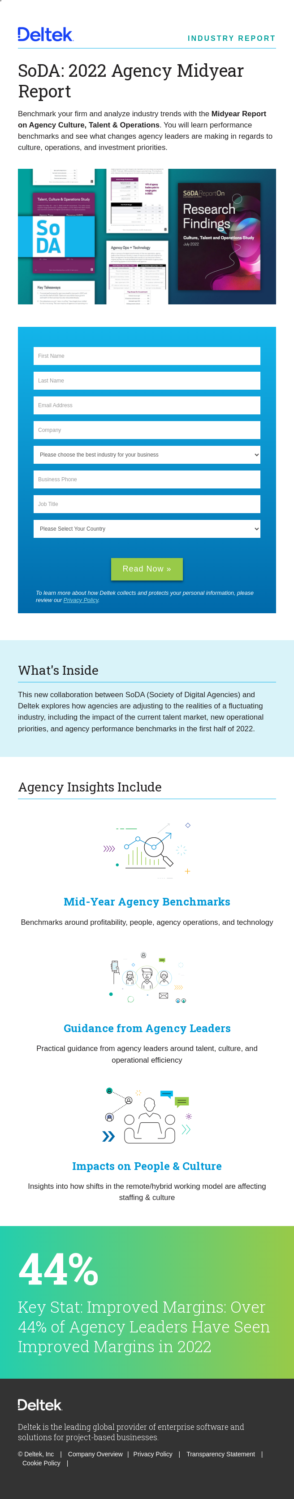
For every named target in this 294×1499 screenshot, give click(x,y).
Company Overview (95, 1454)
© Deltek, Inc (37, 1454)
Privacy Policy (81, 600)
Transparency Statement (220, 1454)
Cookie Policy (42, 1463)
